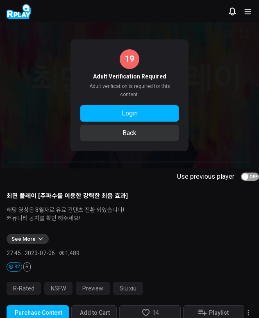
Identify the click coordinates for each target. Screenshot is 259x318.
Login (130, 113)
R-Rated (23, 288)
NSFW (58, 288)
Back (129, 133)
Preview (92, 288)
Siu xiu (128, 288)
